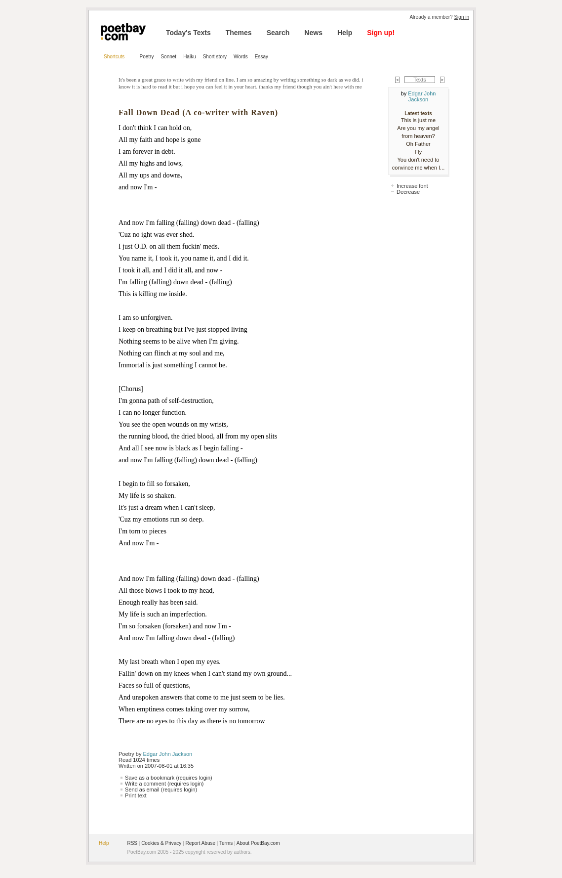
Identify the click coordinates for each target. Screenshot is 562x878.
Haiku (189, 56)
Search (278, 33)
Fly (418, 152)
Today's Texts (188, 33)
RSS (132, 843)
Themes (239, 33)
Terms (226, 843)
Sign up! (381, 33)
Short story (215, 56)
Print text (135, 795)
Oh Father (418, 144)
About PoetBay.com (258, 843)
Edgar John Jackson (168, 754)
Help (344, 33)
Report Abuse (200, 843)
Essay (261, 56)
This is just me (418, 120)
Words (241, 56)
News (313, 33)
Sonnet (168, 56)
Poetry (147, 56)
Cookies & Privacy (161, 843)
